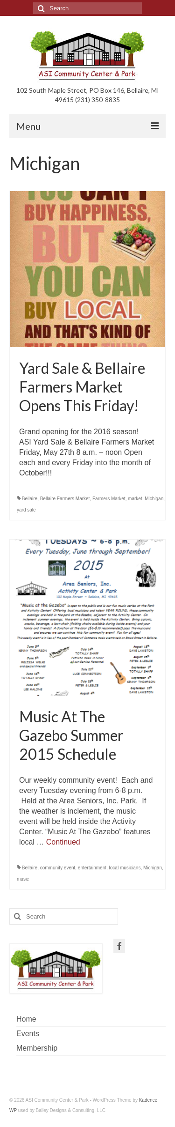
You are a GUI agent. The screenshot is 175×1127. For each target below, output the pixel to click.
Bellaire (29, 498)
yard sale (26, 509)
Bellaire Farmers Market (65, 498)
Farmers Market (109, 498)
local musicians (125, 867)
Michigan (154, 498)
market (135, 498)
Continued (63, 842)
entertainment (92, 867)
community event (58, 867)
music (23, 879)
